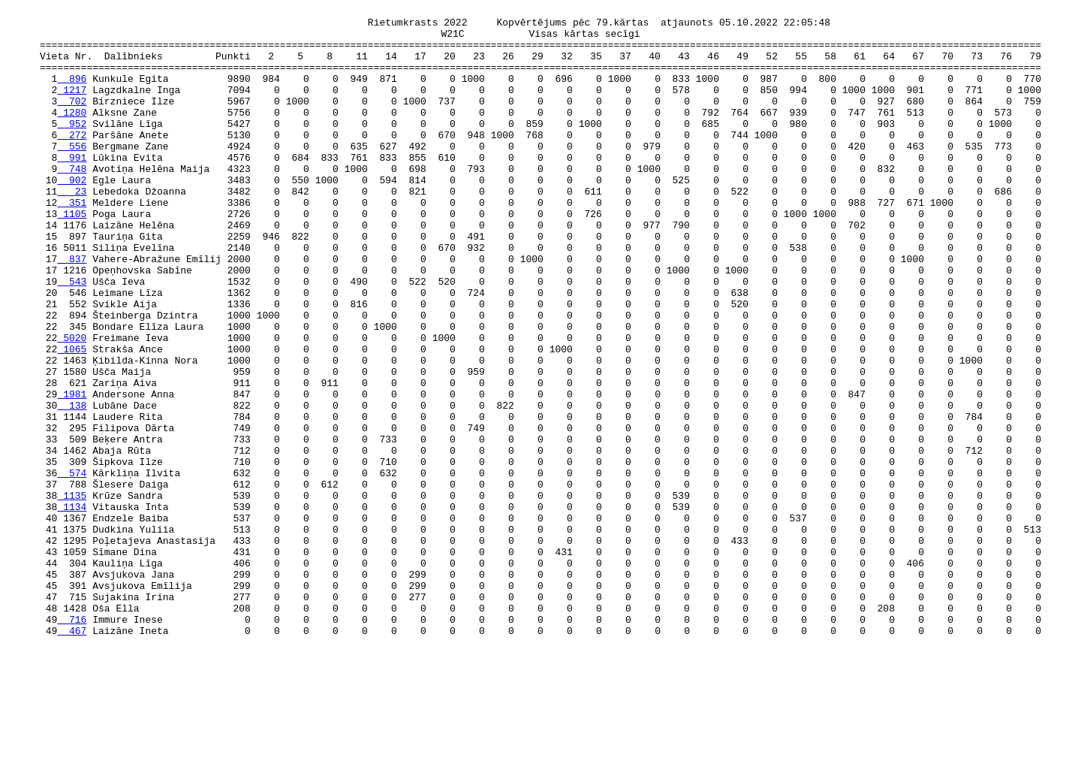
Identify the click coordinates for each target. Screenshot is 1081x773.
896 (71, 94)
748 (71, 202)
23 (71, 229)
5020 (71, 405)
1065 (71, 418)
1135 (71, 594)
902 (71, 215)
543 (71, 337)
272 (71, 161)
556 (71, 175)
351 (71, 242)
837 (71, 310)
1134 (71, 607)
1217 (71, 107)
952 (71, 148)
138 (71, 486)
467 (71, 756)
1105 (71, 256)
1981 (71, 472)
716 (71, 743)
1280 (71, 134)
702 (71, 121)
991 (71, 188)
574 (71, 567)
